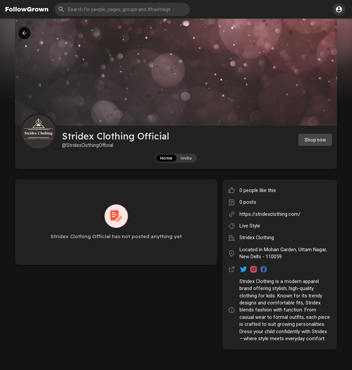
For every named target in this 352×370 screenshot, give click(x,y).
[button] (122, 9)
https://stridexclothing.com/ (269, 214)
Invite (186, 158)
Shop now (315, 140)
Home (166, 158)
